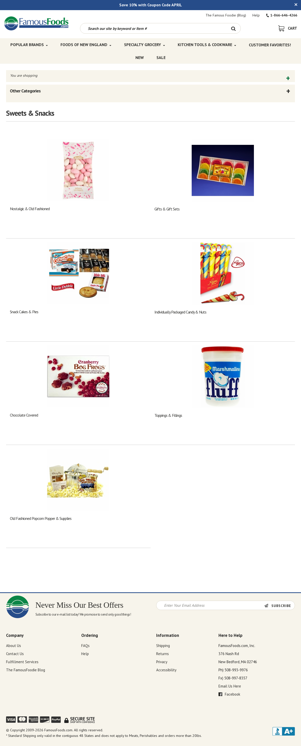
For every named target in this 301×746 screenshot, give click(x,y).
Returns (162, 653)
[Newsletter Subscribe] (279, 606)
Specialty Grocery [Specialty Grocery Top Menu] (144, 44)
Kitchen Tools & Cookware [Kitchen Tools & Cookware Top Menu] (207, 44)
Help (256, 15)
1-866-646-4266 (281, 15)
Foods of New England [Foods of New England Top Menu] (86, 44)
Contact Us (15, 653)
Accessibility (166, 670)
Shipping (163, 645)
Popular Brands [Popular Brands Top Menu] (29, 44)
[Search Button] (233, 28)
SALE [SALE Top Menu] (161, 57)
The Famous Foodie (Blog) (226, 15)
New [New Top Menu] (139, 57)
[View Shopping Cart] (287, 28)
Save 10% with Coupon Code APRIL (150, 4)
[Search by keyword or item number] (153, 28)
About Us (13, 645)
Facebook (229, 694)
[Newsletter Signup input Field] (210, 605)
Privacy (161, 661)
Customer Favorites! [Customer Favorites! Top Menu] (270, 44)
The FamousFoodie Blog (25, 670)
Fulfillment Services (22, 661)
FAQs (85, 645)
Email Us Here (229, 686)
